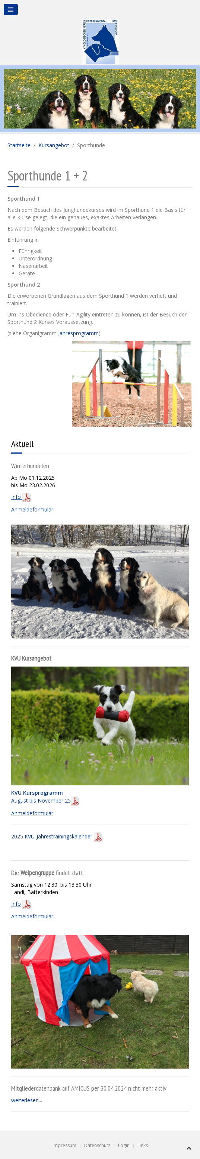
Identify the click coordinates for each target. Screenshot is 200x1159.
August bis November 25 (45, 796)
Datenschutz (97, 1145)
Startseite (19, 145)
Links (142, 1145)
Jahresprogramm (78, 333)
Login (124, 1145)
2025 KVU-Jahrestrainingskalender (56, 836)
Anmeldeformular (32, 509)
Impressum (64, 1145)
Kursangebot (53, 145)
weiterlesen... (26, 1100)
